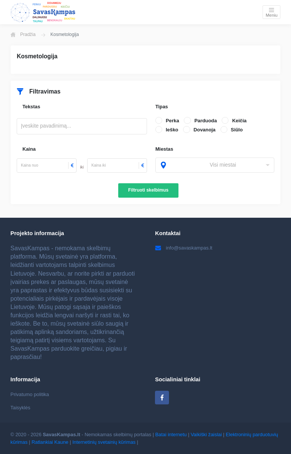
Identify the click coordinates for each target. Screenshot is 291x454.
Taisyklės (20, 407)
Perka (172, 120)
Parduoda (205, 120)
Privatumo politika (30, 394)
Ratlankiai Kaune (49, 442)
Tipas (161, 106)
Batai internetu (171, 434)
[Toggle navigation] (271, 12)
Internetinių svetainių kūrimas (104, 442)
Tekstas (31, 106)
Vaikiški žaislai (206, 434)
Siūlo (236, 130)
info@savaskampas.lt (183, 248)
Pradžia (23, 34)
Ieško (172, 130)
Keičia (239, 120)
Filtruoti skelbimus (148, 190)
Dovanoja (205, 130)
